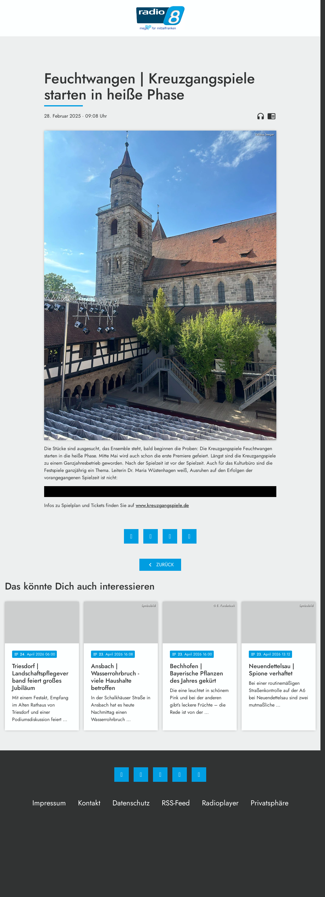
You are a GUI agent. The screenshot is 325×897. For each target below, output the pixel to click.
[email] (199, 774)
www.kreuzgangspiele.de (162, 505)
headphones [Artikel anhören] (260, 116)
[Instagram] (141, 774)
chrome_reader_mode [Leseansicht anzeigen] (271, 116)
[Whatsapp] (160, 774)
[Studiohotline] (179, 774)
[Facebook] (121, 774)
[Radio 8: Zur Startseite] (160, 18)
